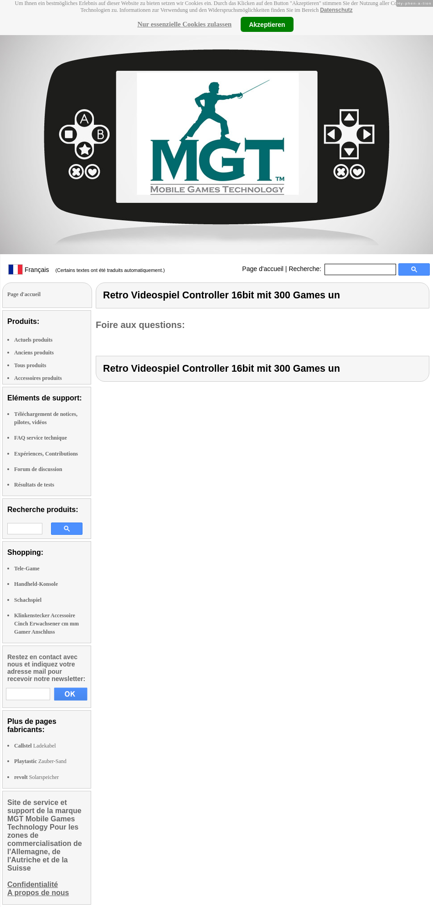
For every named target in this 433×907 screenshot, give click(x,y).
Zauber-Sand (40, 761)
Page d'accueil (263, 268)
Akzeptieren (267, 24)
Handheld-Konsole (36, 584)
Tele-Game (27, 568)
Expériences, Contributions (46, 454)
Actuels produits (33, 340)
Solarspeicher (36, 777)
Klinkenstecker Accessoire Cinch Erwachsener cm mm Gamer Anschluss (46, 623)
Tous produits (30, 365)
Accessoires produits (38, 378)
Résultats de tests (34, 485)
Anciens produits (34, 352)
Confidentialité (32, 884)
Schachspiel (27, 600)
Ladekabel (35, 746)
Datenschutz (336, 10)
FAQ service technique (40, 438)
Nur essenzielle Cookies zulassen (184, 24)
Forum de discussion (38, 469)
